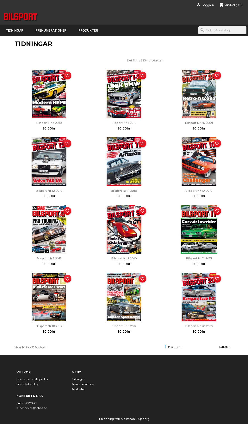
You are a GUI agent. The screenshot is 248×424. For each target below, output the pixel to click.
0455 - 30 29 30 (26, 403)
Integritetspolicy (27, 384)
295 (180, 347)
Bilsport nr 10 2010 (198, 191)
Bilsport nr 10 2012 (49, 326)
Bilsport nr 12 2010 (49, 191)
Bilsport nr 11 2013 (199, 258)
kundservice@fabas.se (31, 408)
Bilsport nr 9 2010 (124, 258)
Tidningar (14, 30)
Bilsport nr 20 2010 (199, 326)
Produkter (88, 30)
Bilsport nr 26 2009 (199, 123)
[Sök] (222, 30)
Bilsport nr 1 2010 (123, 123)
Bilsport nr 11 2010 (124, 191)
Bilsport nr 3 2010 (49, 123)
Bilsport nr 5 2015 (49, 258)
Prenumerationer (50, 30)
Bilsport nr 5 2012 (124, 326)
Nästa (225, 347)
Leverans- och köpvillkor (32, 379)
